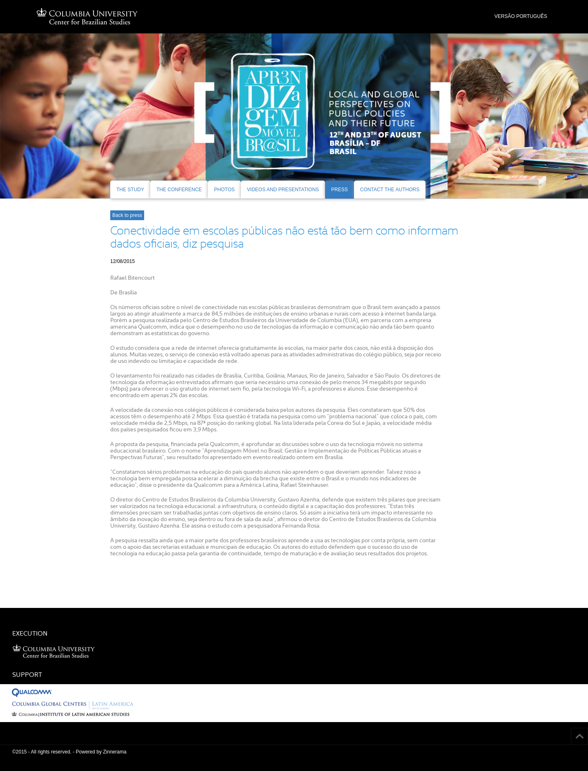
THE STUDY (130, 189)
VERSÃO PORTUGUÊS (520, 16)
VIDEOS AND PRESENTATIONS (283, 189)
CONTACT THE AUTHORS (389, 189)
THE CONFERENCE (179, 189)
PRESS (339, 189)
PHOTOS (224, 189)
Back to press (127, 215)
